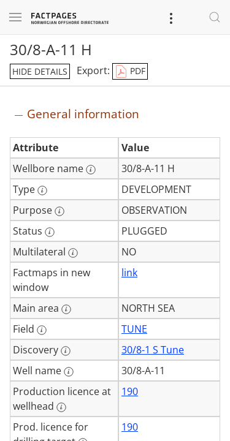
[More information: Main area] (66, 309)
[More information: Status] (50, 232)
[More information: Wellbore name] (91, 170)
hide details (39, 71)
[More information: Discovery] (66, 351)
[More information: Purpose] (59, 211)
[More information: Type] (42, 190)
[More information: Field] (42, 330)
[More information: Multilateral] (73, 253)
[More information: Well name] (69, 372)
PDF (130, 71)
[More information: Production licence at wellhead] (61, 407)
